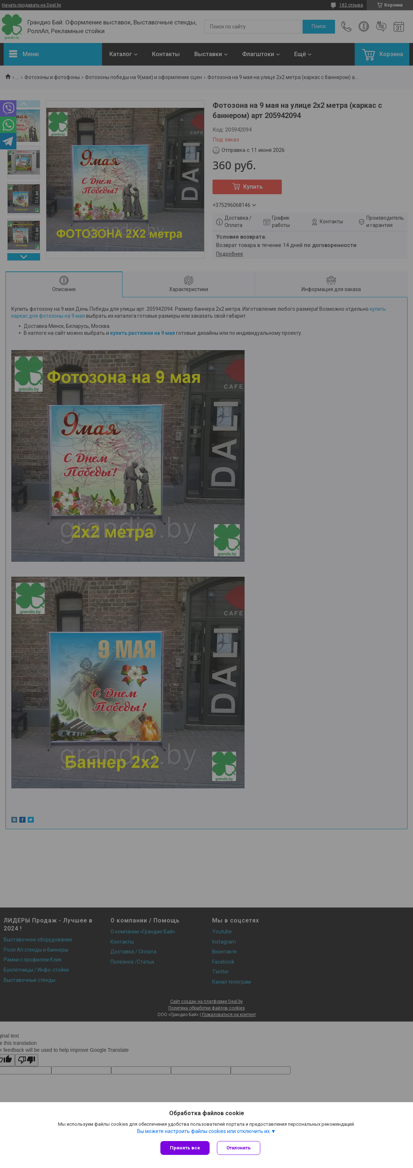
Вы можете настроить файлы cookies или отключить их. (204, 1131)
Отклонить (238, 1148)
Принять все (185, 1148)
